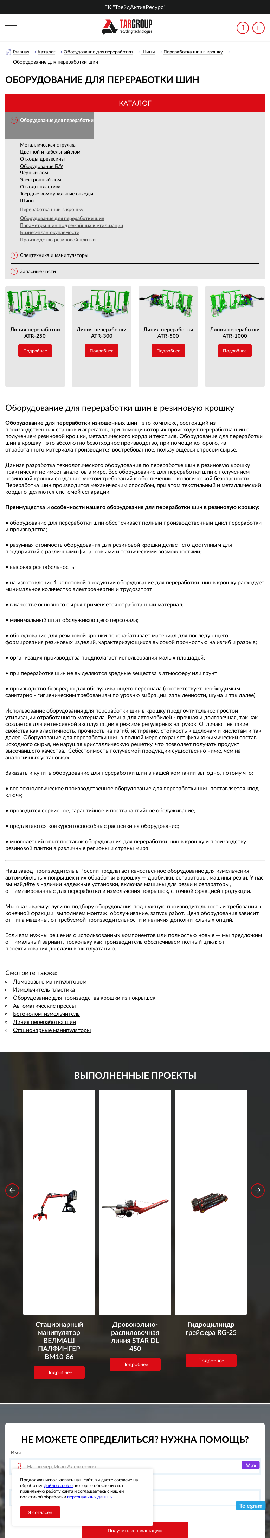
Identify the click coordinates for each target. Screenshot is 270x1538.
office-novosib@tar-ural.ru (211, 1472)
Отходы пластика (40, 187)
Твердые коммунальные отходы (56, 194)
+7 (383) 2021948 (211, 1456)
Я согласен (40, 1512)
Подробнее (35, 351)
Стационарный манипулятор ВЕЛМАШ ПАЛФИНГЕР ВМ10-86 (59, 1191)
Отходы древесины (42, 159)
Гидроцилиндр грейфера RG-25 (211, 1177)
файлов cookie (58, 1485)
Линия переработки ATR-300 (102, 332)
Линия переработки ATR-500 (168, 332)
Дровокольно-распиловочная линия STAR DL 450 (135, 1182)
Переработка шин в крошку (202, 52)
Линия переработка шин (44, 1022)
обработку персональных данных (97, 1395)
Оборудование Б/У (41, 166)
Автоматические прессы (44, 1005)
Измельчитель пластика (44, 989)
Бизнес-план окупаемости (49, 232)
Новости (115, 1455)
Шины (155, 52)
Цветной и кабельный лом (50, 152)
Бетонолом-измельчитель (46, 1014)
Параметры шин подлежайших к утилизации (71, 225)
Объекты (114, 1464)
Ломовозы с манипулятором (49, 981)
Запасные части (38, 271)
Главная (21, 52)
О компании (119, 1437)
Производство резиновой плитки (58, 240)
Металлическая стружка (48, 145)
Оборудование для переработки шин (62, 218)
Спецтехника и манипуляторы (54, 255)
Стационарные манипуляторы (52, 1030)
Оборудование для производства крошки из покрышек (84, 997)
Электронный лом (40, 180)
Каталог (48, 52)
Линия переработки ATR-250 (35, 332)
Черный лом (34, 173)
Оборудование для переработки (102, 52)
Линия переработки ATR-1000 (235, 332)
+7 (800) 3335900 (211, 1439)
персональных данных (89, 1496)
